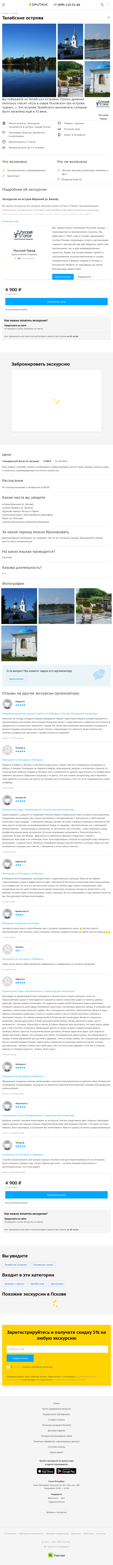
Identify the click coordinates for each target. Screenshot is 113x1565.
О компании (10, 1533)
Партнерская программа (31, 1533)
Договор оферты (56, 1430)
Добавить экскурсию (56, 1512)
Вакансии (75, 1533)
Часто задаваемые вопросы (56, 1409)
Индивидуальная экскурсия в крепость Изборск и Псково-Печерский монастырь (50, 713)
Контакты (101, 1533)
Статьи (56, 1403)
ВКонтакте (53, 1498)
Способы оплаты (56, 1447)
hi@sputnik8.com (56, 1502)
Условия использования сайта (56, 1436)
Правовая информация (57, 1533)
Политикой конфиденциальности (70, 1379)
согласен (17, 1367)
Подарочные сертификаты (56, 1414)
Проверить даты (56, 301)
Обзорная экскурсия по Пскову (20, 923)
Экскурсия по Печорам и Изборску (22, 759)
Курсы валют (56, 1452)
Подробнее (84, 276)
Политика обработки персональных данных (56, 1441)
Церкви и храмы (14, 1283)
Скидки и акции (56, 1419)
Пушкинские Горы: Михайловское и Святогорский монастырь (38, 809)
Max (63, 1498)
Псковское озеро (43, 1264)
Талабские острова (16, 1264)
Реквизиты (88, 1533)
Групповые (57, 1283)
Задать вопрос (63, 276)
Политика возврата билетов (56, 1425)
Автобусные (37, 1283)
